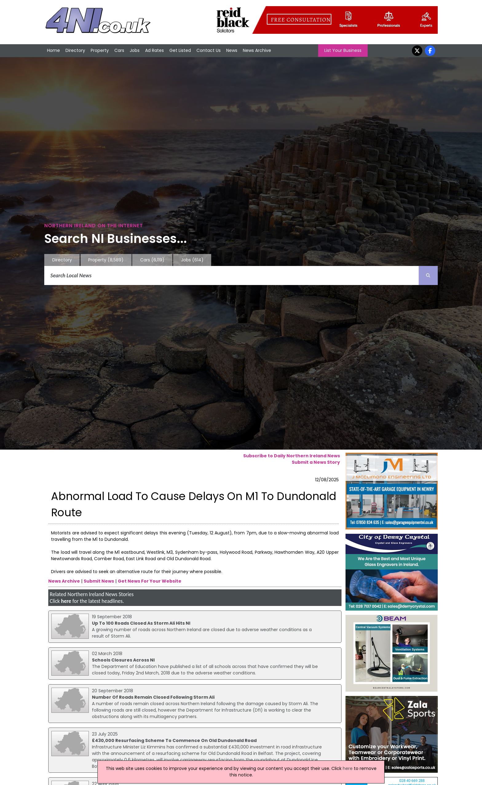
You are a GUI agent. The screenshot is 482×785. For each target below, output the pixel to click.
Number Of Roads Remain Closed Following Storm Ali (153, 697)
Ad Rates (154, 50)
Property (100, 50)
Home (53, 50)
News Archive (257, 50)
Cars (119, 50)
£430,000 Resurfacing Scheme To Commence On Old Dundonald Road (174, 740)
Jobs (135, 50)
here (66, 601)
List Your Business (343, 50)
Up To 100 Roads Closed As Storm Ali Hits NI (141, 623)
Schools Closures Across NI (123, 660)
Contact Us (208, 50)
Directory (75, 50)
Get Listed (180, 50)
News (231, 50)
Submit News (99, 581)
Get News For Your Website (149, 581)
